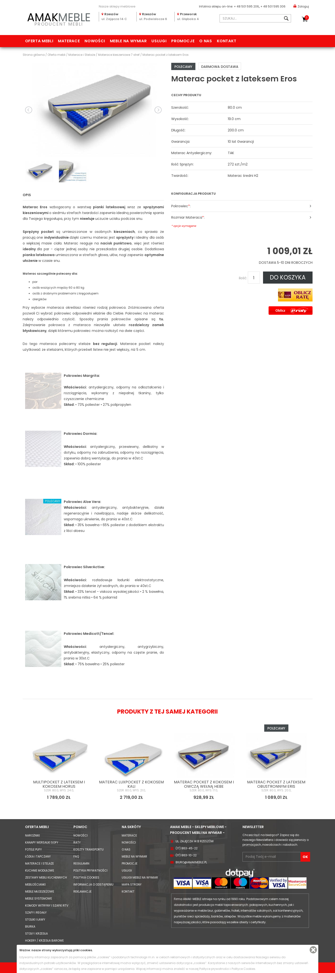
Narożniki (32, 835)
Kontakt (226, 41)
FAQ (76, 856)
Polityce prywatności (214, 969)
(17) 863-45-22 (187, 848)
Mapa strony (132, 884)
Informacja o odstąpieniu (93, 884)
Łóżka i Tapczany (38, 856)
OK (305, 856)
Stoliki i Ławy (35, 919)
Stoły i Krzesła (36, 933)
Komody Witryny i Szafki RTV (46, 905)
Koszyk (307, 17)
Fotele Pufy (33, 849)
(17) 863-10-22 (186, 855)
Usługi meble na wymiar (140, 877)
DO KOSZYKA (288, 277)
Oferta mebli (39, 41)
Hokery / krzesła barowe (44, 940)
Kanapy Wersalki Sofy (41, 842)
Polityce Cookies (243, 969)
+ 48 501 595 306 (272, 6)
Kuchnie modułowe (39, 870)
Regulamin (81, 863)
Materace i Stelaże (39, 863)
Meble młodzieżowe (39, 891)
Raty (77, 842)
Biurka (30, 926)
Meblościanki (35, 884)
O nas (205, 41)
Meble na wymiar (128, 41)
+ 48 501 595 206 (246, 6)
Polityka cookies (86, 877)
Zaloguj (301, 6)
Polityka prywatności (90, 870)
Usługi (158, 41)
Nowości (95, 41)
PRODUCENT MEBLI (59, 18)
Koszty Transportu (88, 849)
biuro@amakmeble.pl (191, 862)
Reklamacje (82, 891)
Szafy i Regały (36, 912)
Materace (69, 41)
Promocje (182, 41)
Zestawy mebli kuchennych (46, 877)
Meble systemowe (38, 898)
